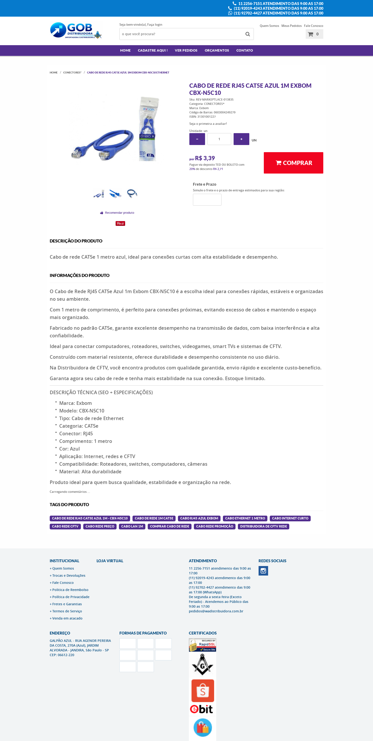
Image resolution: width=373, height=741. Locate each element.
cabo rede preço (100, 526)
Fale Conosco (313, 26)
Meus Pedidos (291, 26)
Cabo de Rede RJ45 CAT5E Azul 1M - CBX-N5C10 (90, 518)
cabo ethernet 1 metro (245, 518)
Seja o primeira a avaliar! (208, 123)
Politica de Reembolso (70, 589)
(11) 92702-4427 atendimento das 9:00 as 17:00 (278, 13)
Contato (244, 50)
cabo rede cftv (65, 526)
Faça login (154, 24)
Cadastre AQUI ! (153, 50)
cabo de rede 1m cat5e (154, 518)
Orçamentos (217, 50)
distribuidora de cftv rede (263, 526)
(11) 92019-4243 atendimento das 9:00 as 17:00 (278, 8)
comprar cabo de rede (169, 526)
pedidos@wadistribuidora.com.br (216, 611)
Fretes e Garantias (67, 604)
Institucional (64, 561)
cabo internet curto (290, 518)
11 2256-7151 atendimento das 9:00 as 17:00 (280, 3)
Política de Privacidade (70, 597)
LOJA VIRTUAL (110, 561)
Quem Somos (269, 26)
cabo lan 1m (132, 526)
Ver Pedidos (186, 50)
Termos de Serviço (67, 611)
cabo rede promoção (214, 526)
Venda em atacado (67, 618)
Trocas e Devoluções (68, 575)
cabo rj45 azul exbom (199, 518)
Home (125, 50)
